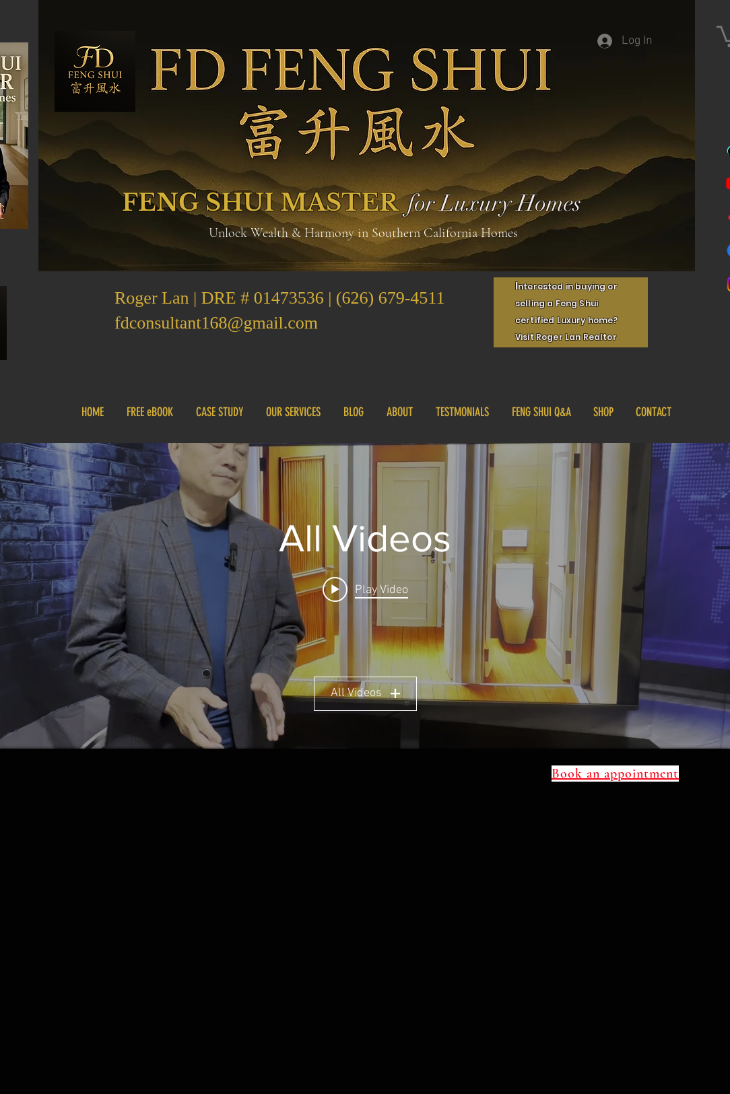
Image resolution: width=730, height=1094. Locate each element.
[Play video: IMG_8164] (365, 589)
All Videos (365, 693)
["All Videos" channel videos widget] (365, 596)
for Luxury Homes (494, 203)
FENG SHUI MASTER (260, 202)
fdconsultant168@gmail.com (216, 323)
